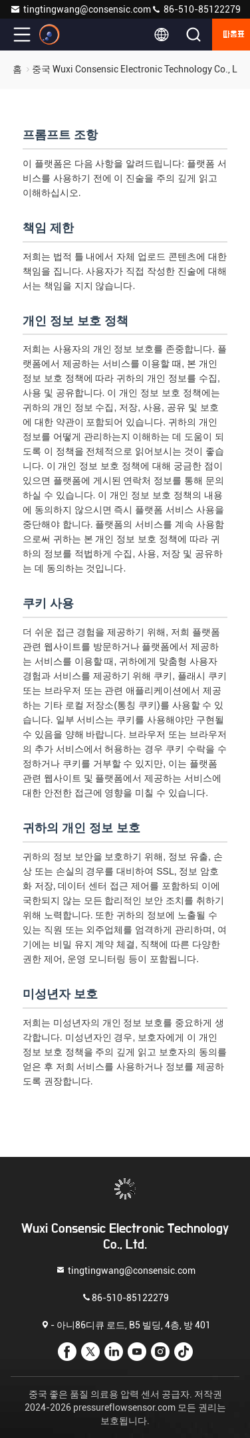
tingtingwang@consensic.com (80, 9)
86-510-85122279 (196, 9)
